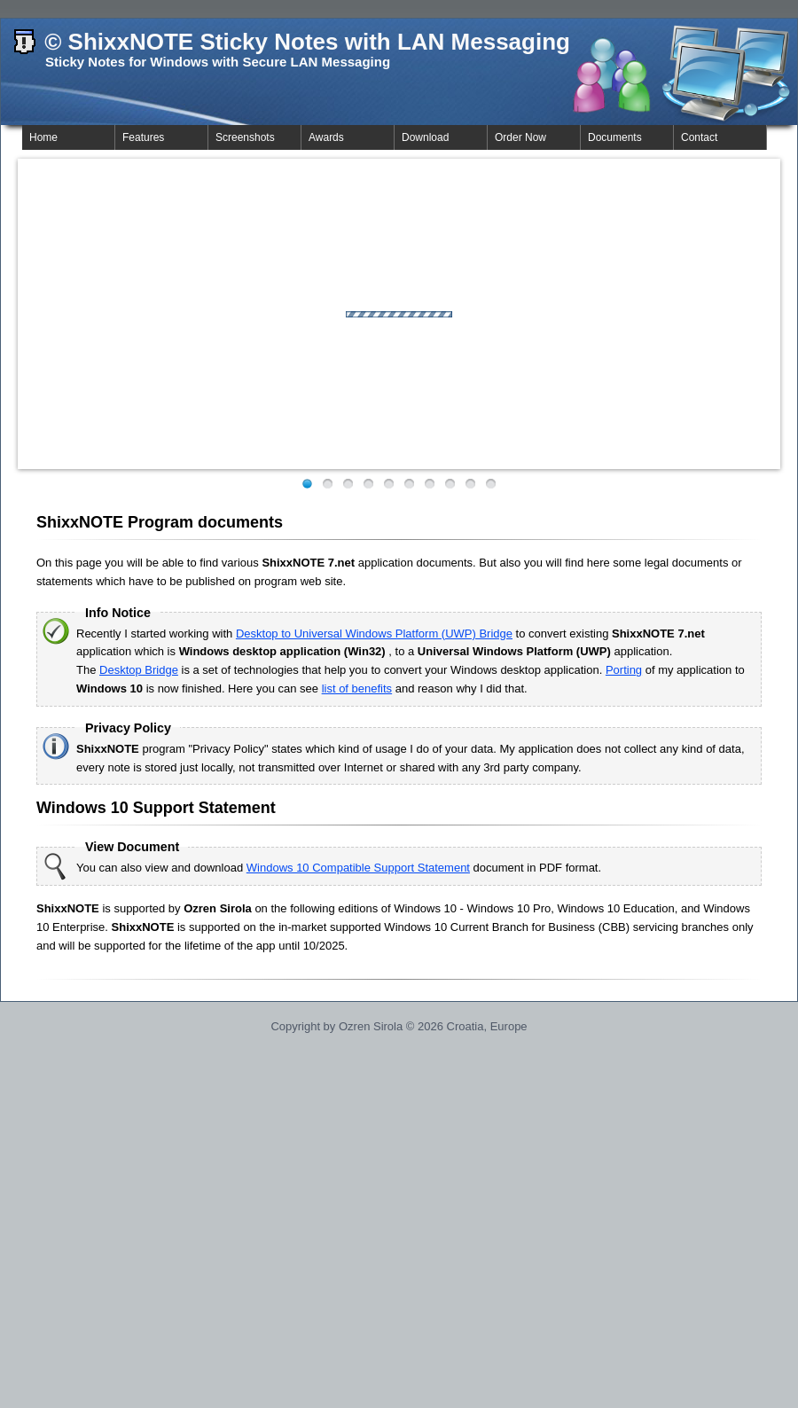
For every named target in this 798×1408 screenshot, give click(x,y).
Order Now (520, 137)
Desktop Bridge (138, 670)
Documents (615, 137)
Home (43, 137)
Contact (699, 137)
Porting (624, 670)
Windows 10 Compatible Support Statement (358, 867)
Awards (326, 137)
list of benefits (357, 688)
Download (425, 137)
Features (143, 137)
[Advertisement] (399, 1095)
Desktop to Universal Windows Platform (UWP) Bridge (374, 633)
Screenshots (245, 137)
